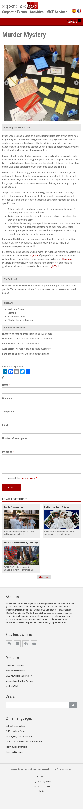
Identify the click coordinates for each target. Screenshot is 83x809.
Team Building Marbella (16, 747)
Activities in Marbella (15, 665)
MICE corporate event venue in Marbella (24, 741)
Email (5, 425)
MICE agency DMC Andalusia (19, 736)
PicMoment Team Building (57, 507)
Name (5, 384)
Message (7, 451)
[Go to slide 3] (42, 120)
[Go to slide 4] (44, 120)
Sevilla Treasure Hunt (14, 507)
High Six (34, 255)
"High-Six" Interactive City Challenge (21, 543)
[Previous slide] (6, 82)
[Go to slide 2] (40, 120)
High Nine (67, 259)
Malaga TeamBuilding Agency (19, 681)
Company (7, 398)
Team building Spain (15, 752)
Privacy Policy (28, 478)
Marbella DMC (12, 686)
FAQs (41, 791)
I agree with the (20, 478)
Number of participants (14, 438)
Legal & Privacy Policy (42, 781)
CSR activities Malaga (15, 726)
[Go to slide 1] (38, 120)
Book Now (41, 777)
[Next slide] (76, 82)
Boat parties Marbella (15, 671)
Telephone (8, 411)
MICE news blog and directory (19, 676)
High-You (53, 266)
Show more (43, 577)
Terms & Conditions (42, 786)
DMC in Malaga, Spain (15, 731)
